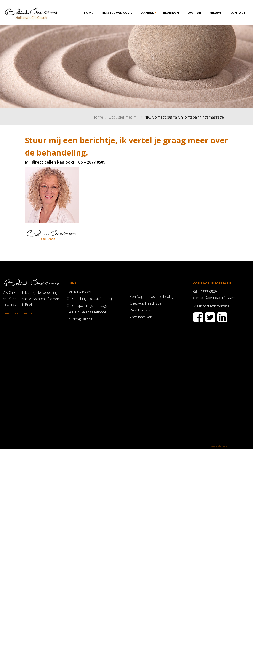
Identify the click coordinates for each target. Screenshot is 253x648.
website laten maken (219, 446)
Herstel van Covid (117, 13)
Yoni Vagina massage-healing (152, 296)
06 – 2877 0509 (205, 291)
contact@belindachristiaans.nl (216, 297)
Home (88, 13)
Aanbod (147, 13)
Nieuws (216, 13)
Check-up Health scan (146, 303)
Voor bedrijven (141, 316)
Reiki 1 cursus (140, 310)
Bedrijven (171, 13)
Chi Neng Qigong (79, 319)
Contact (237, 13)
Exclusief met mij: (124, 117)
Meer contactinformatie (211, 306)
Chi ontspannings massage (87, 305)
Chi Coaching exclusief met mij (89, 298)
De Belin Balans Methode (86, 312)
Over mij (194, 13)
